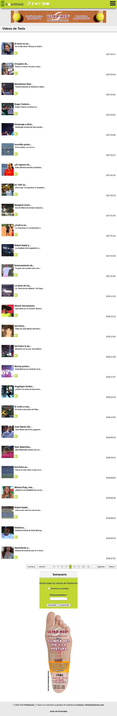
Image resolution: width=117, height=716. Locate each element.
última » (112, 567)
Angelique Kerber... (24, 386)
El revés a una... (22, 406)
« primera (31, 567)
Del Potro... (20, 326)
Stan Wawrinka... (22, 447)
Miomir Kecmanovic (24, 306)
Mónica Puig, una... (24, 487)
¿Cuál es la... (21, 225)
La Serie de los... (22, 285)
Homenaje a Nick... (23, 124)
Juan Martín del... (23, 427)
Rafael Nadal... (21, 507)
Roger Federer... (22, 104)
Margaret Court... (23, 205)
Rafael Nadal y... (22, 245)
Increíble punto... (23, 144)
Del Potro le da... (22, 346)
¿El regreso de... (22, 164)
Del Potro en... (21, 467)
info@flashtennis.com (94, 705)
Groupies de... (21, 64)
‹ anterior (41, 567)
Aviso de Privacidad (58, 711)
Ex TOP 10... (20, 185)
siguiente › (101, 567)
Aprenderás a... (22, 548)
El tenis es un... (22, 43)
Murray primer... (22, 366)
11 (88, 567)
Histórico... (20, 527)
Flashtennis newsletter (60, 589)
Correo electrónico (58, 595)
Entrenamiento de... (24, 265)
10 (83, 567)
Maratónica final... (23, 84)
